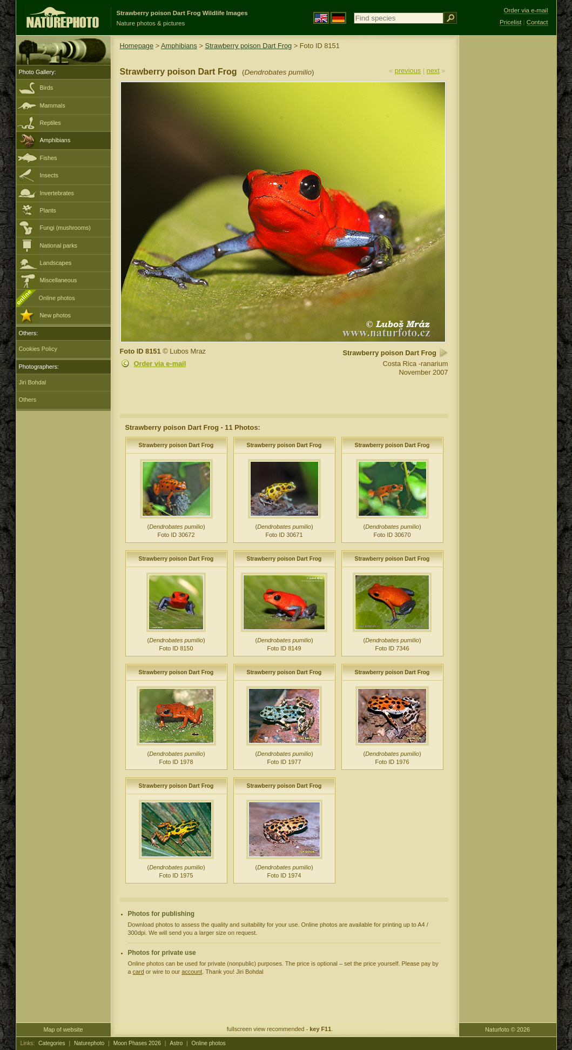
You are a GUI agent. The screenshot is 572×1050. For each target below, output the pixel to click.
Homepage (137, 46)
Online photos (57, 298)
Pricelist (510, 22)
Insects (49, 175)
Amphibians (55, 140)
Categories (51, 1043)
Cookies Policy (38, 348)
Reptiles (50, 122)
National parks (59, 245)
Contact (537, 22)
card (138, 971)
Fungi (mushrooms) (65, 227)
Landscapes (56, 263)
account (191, 971)
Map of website (63, 1029)
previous (408, 71)
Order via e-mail (160, 364)
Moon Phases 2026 (137, 1043)
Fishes (48, 158)
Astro (176, 1043)
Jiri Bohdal (32, 382)
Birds (46, 87)
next (433, 71)
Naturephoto (89, 1043)
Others (28, 399)
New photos (55, 315)
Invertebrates (57, 193)
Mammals (52, 105)
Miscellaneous (58, 280)
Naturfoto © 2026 (507, 1029)
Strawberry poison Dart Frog (248, 46)
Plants (48, 210)
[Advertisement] (508, 208)
